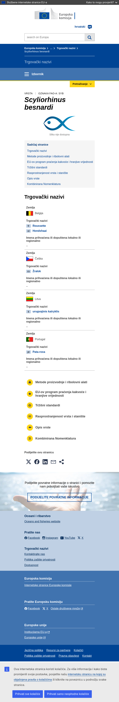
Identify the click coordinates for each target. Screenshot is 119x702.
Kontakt (87, 655)
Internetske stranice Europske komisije (48, 585)
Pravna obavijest (69, 655)
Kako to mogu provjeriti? (101, 2)
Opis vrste (33, 178)
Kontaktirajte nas (34, 554)
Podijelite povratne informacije (59, 497)
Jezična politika (33, 650)
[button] (28, 461)
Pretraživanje (89, 37)
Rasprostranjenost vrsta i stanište (47, 172)
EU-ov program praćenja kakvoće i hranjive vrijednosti (60, 161)
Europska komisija (35, 48)
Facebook (32, 608)
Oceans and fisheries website (42, 521)
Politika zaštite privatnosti (39, 559)
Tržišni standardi (37, 167)
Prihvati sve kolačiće (27, 694)
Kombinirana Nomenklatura (44, 184)
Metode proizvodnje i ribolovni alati (48, 156)
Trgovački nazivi (66, 48)
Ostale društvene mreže (65, 608)
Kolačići (78, 650)
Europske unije (33, 637)
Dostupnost (31, 565)
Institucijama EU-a (35, 632)
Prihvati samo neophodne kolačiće (68, 694)
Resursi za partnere (58, 650)
